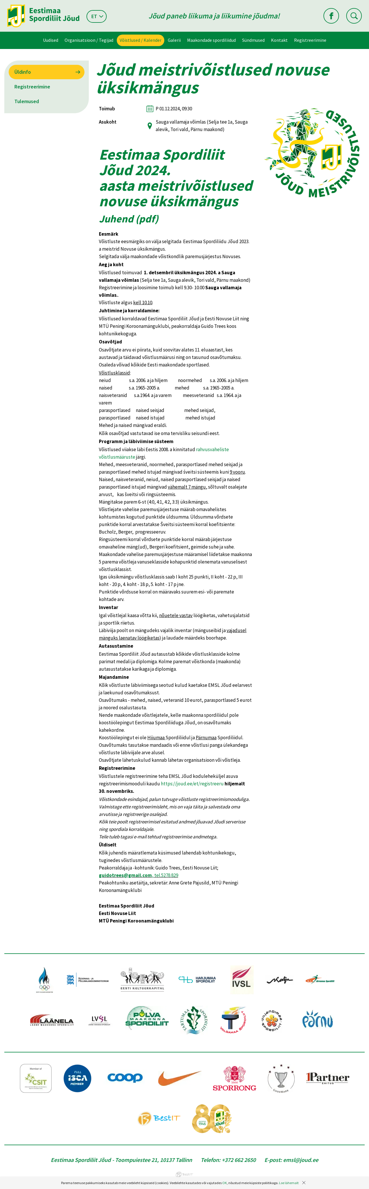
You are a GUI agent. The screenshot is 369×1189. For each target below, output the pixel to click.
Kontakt (279, 40)
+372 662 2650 (239, 1159)
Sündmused (253, 40)
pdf (147, 218)
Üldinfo (22, 72)
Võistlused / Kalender (140, 40)
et (94, 16)
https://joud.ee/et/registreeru (192, 783)
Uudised (50, 40)
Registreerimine (310, 40)
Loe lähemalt (289, 1183)
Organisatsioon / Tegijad (89, 40)
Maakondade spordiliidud (211, 40)
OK (224, 1183)
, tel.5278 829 (138, 875)
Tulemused (26, 101)
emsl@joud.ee (300, 1159)
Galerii (174, 40)
